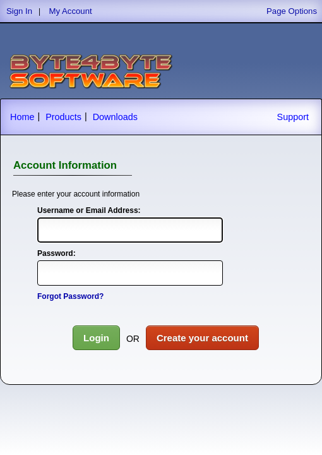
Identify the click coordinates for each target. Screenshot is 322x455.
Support (293, 117)
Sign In (19, 11)
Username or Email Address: (89, 210)
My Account (70, 11)
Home (22, 117)
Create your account (202, 337)
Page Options (291, 11)
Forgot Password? (70, 296)
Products (63, 117)
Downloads (115, 117)
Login (96, 337)
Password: (56, 253)
